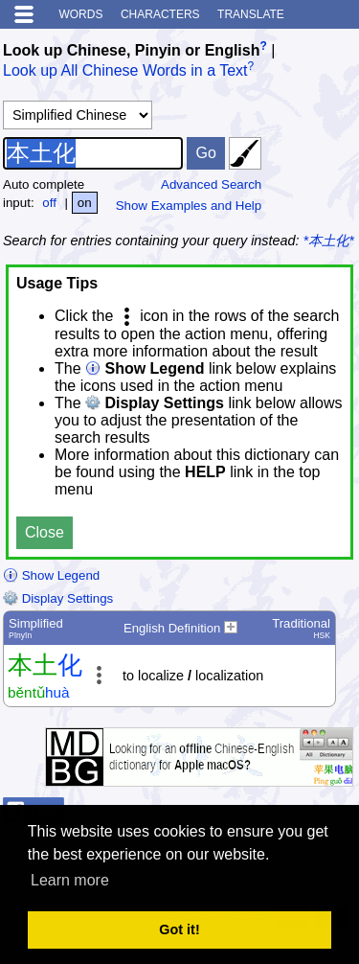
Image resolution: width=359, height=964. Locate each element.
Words (80, 14)
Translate (250, 14)
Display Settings (58, 598)
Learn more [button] (70, 880)
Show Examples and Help (189, 205)
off (49, 202)
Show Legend (51, 575)
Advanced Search (211, 184)
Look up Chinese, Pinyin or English (131, 50)
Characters (160, 14)
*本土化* (328, 240)
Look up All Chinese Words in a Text (125, 71)
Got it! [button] (179, 929)
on (85, 202)
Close (44, 532)
